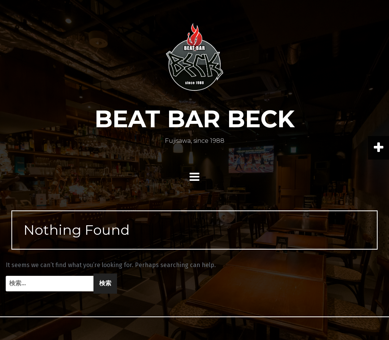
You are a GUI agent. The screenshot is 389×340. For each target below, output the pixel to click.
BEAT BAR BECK (195, 118)
